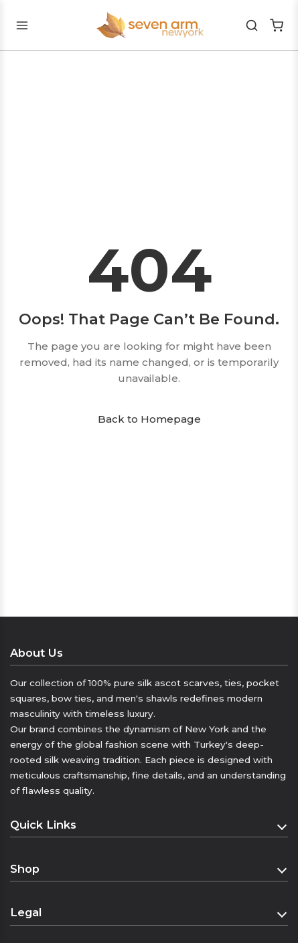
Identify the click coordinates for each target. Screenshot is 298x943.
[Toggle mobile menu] (21, 25)
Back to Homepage (149, 419)
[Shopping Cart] (276, 25)
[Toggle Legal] (283, 913)
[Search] (252, 25)
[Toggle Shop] (283, 868)
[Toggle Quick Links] (283, 825)
